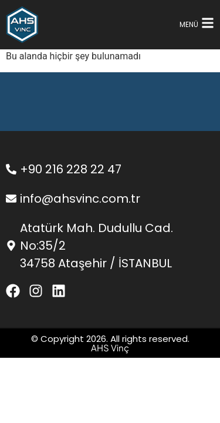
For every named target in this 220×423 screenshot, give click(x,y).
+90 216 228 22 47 (70, 169)
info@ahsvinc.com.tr (80, 198)
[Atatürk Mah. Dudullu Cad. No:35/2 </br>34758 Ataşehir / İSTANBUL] (11, 245)
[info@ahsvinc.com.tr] (11, 198)
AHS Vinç (110, 347)
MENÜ (189, 24)
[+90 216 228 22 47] (11, 169)
